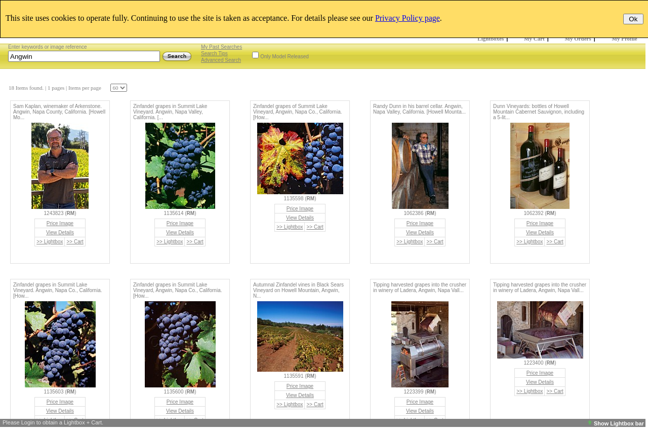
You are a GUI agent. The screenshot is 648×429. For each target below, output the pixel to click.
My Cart (534, 38)
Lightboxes (490, 38)
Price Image (60, 223)
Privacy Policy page (407, 18)
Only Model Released (284, 56)
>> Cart (74, 241)
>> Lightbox (49, 241)
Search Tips (214, 53)
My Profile (624, 38)
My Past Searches (221, 47)
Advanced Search (221, 60)
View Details (60, 232)
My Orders (578, 38)
